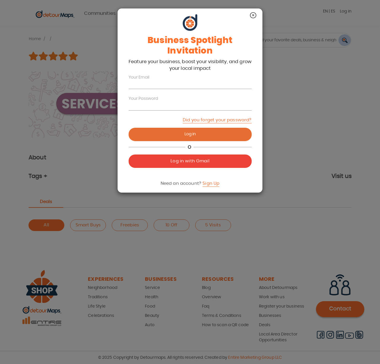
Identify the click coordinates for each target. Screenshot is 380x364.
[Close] (253, 15)
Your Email (139, 77)
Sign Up (211, 183)
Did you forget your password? (217, 120)
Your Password (143, 99)
